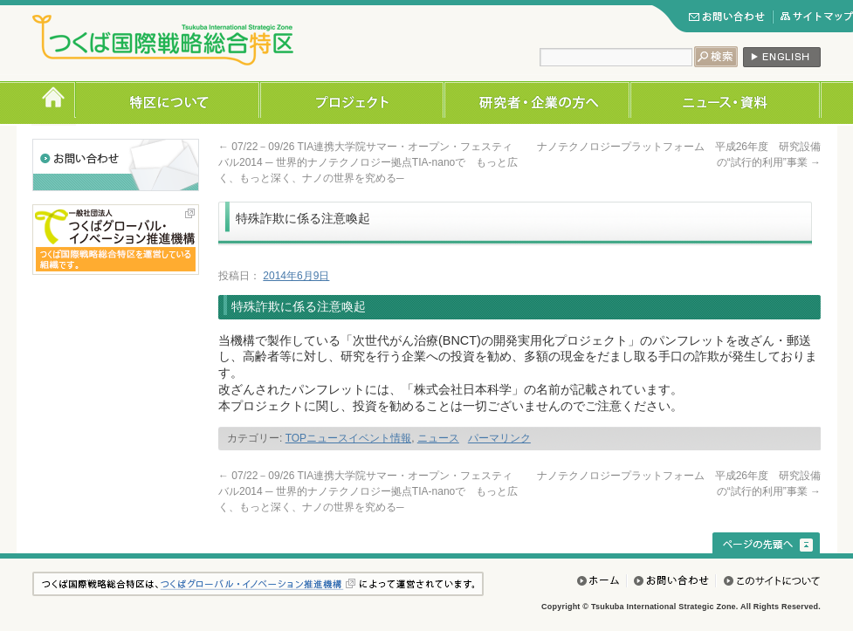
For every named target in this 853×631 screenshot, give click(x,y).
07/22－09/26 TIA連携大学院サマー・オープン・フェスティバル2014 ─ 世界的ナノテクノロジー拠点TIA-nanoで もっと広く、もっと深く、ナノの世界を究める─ (368, 162)
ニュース (438, 438)
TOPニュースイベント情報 (348, 438)
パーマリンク (499, 438)
